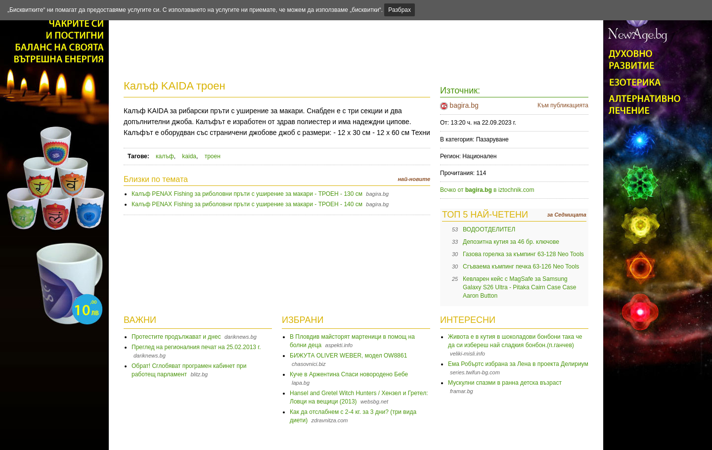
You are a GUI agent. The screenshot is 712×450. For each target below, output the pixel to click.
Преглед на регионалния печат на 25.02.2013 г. (196, 347)
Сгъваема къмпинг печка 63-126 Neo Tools (521, 266)
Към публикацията (562, 105)
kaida (189, 156)
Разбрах (399, 9)
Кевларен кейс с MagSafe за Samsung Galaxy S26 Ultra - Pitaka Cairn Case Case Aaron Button (519, 287)
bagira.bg (463, 105)
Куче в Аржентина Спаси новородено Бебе (349, 374)
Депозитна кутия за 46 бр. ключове (511, 241)
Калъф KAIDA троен (174, 86)
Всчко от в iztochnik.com (487, 189)
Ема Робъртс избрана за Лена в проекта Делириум (518, 363)
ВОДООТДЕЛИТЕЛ (489, 229)
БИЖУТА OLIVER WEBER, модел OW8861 (348, 355)
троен (213, 156)
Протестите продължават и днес (176, 336)
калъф (165, 156)
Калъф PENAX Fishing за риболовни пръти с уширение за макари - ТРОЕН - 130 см (247, 193)
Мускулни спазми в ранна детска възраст (505, 382)
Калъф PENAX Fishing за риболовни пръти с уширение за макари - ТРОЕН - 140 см (247, 204)
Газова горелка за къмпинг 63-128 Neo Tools (523, 254)
